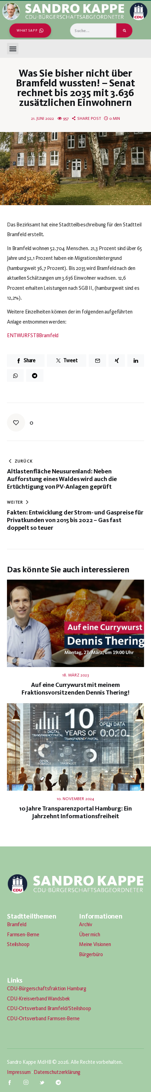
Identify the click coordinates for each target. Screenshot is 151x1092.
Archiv (85, 924)
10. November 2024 (75, 798)
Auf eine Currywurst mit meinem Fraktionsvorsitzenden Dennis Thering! (75, 688)
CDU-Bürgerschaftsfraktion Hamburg (46, 988)
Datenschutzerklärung (57, 1072)
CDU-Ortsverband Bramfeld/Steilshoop (49, 1008)
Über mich (89, 934)
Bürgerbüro (91, 954)
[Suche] (124, 30)
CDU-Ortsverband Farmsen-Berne (43, 1018)
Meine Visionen (95, 944)
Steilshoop (18, 944)
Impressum (19, 1072)
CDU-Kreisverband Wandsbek (38, 999)
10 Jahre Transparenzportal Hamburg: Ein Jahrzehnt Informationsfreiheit (75, 812)
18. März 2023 (75, 675)
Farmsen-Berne (23, 934)
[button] (12, 48)
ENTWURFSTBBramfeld (32, 335)
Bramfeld (16, 924)
